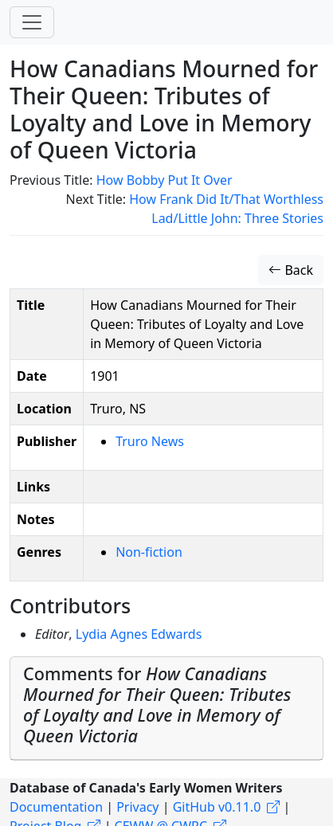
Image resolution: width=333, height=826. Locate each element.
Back (290, 270)
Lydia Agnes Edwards (139, 634)
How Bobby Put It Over (164, 180)
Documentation (56, 807)
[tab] (166, 708)
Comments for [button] (157, 704)
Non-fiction (149, 552)
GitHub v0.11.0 (217, 807)
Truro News (150, 441)
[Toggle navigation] (32, 22)
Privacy (137, 807)
